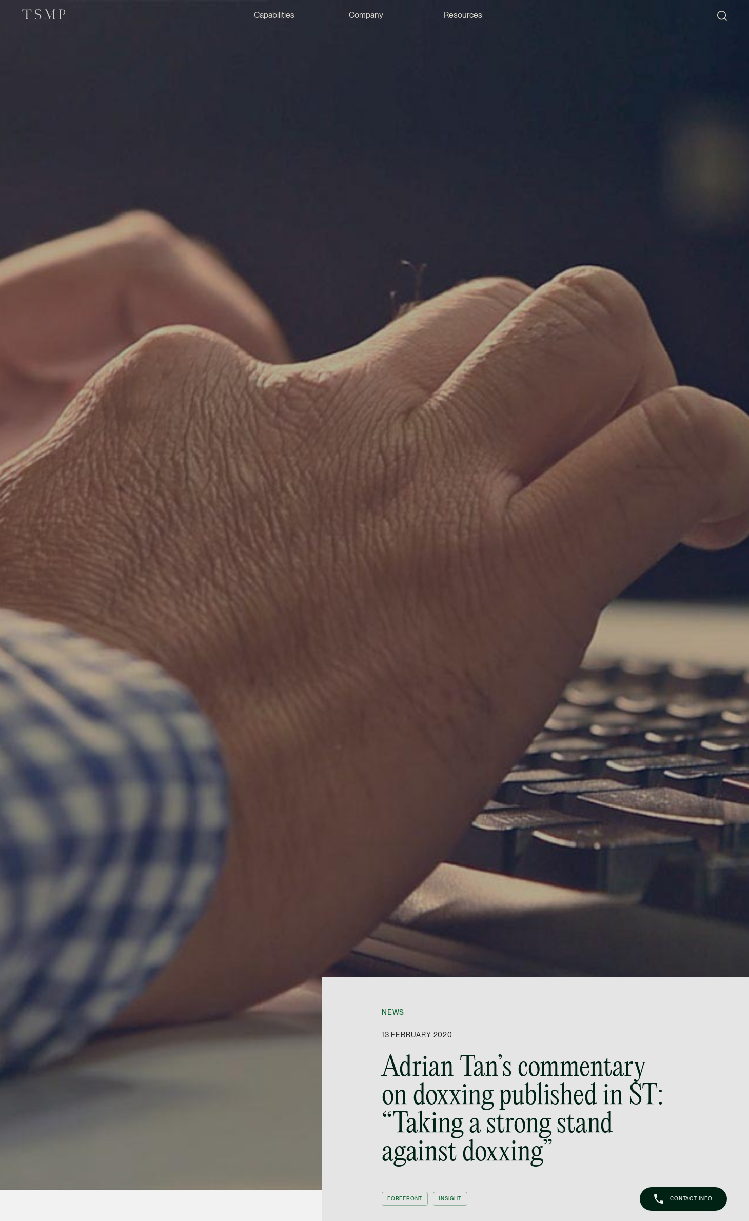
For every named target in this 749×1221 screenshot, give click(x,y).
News (393, 1012)
